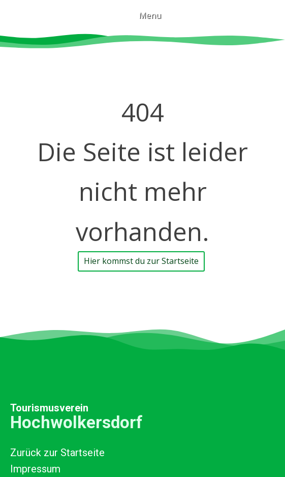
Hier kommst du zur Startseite (141, 260)
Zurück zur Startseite (57, 452)
